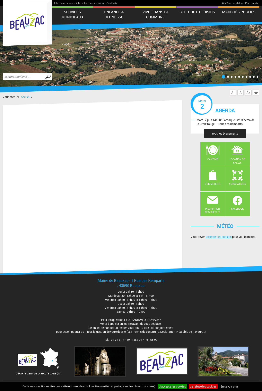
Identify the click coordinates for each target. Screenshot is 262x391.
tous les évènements (225, 133)
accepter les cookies (219, 237)
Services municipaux (72, 14)
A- (232, 92)
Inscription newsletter (212, 210)
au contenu (67, 3)
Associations (237, 183)
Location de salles (237, 160)
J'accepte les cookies (172, 386)
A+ (248, 92)
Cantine (212, 159)
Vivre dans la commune (155, 14)
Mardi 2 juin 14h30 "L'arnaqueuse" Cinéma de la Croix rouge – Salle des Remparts (225, 122)
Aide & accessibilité (232, 3)
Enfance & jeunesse (114, 14)
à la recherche (83, 3)
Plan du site (251, 3)
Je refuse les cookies (203, 386)
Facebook (237, 208)
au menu (99, 3)
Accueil (25, 97)
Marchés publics (238, 11)
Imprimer (256, 92)
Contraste (111, 3)
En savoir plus (229, 386)
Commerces (212, 183)
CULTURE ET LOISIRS (197, 11)
